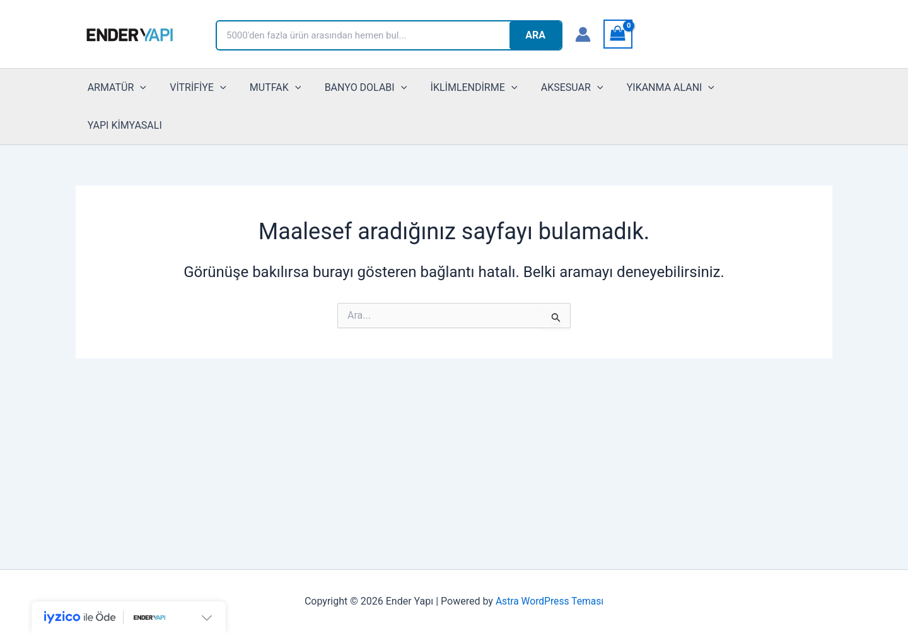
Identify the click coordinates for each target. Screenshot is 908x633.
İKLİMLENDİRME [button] (459, 88)
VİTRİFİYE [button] (193, 88)
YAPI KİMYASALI (750, 87)
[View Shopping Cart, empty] (617, 34)
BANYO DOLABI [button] (354, 88)
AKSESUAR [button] (553, 88)
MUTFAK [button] (267, 88)
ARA (535, 35)
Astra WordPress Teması (549, 601)
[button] (138, 88)
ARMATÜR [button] (115, 88)
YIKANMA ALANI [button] (648, 88)
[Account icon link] (583, 34)
